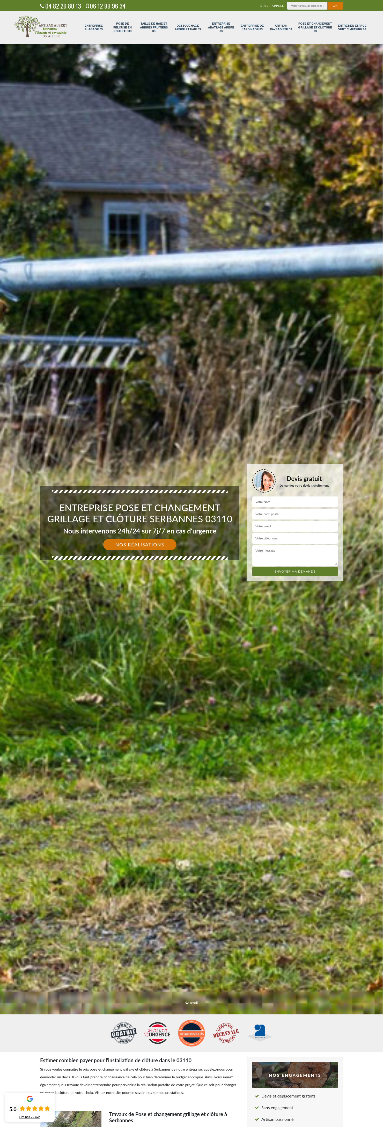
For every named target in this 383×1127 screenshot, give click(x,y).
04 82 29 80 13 (60, 5)
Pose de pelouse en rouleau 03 (122, 27)
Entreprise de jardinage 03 (252, 27)
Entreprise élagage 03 (94, 27)
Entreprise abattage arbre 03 (221, 27)
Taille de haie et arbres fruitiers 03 (154, 27)
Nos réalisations (139, 544)
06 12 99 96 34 (106, 5)
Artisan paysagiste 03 (281, 27)
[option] (191, 563)
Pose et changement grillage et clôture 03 (315, 27)
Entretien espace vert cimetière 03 (352, 27)
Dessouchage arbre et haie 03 (188, 27)
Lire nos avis (29, 1117)
